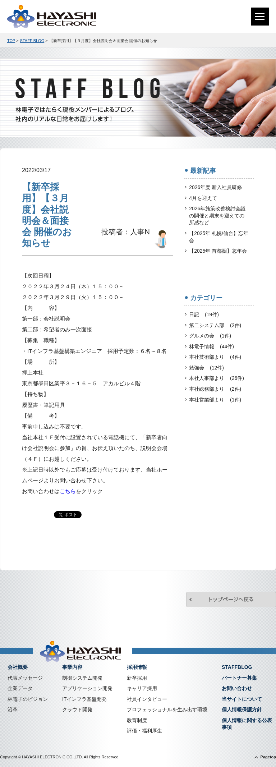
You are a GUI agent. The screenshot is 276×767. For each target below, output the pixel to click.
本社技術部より (215, 357)
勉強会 (206, 368)
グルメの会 (210, 336)
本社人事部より (216, 378)
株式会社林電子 (51, 16)
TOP (11, 40)
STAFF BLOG (32, 40)
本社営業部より (215, 400)
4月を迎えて (203, 198)
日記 (204, 314)
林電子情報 (211, 346)
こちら (68, 491)
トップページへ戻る (231, 599)
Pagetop (268, 757)
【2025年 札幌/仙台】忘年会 (218, 236)
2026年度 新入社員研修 (215, 187)
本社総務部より (215, 389)
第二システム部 (215, 325)
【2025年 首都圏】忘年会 (218, 251)
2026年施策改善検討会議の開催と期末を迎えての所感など (217, 215)
